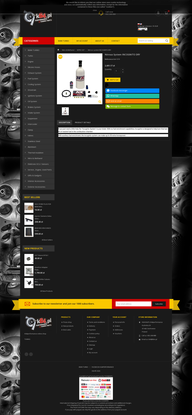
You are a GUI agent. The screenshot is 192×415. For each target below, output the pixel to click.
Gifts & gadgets (33, 175)
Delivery (92, 326)
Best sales (67, 330)
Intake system (32, 112)
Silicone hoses (32, 67)
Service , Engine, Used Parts (38, 169)
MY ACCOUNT (82, 41)
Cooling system (32, 84)
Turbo (28, 56)
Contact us (93, 341)
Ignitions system (33, 95)
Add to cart (112, 80)
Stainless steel (32, 141)
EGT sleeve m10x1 (41, 255)
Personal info (120, 322)
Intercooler (30, 124)
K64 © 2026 (96, 371)
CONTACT (115, 41)
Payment (92, 330)
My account (93, 352)
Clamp (28, 130)
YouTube (31, 354)
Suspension (30, 118)
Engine (28, 61)
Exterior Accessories (34, 187)
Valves (28, 135)
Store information (147, 317)
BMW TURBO (63, 41)
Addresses (119, 330)
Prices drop (67, 322)
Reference (109, 59)
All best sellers (47, 240)
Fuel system (31, 78)
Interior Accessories (34, 181)
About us (92, 337)
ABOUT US (99, 41)
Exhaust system (32, 73)
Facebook (26, 354)
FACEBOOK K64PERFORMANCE (103, 367)
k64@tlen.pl (153, 339)
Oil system (30, 101)
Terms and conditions (97, 322)
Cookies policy (94, 333)
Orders (117, 326)
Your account (119, 317)
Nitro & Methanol (33, 158)
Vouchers (118, 333)
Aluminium (30, 147)
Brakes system (32, 107)
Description (64, 122)
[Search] (153, 40)
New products (68, 326)
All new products (46, 291)
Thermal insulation (33, 152)
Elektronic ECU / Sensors (36, 164)
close (95, 10)
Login (91, 349)
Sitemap (92, 345)
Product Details (82, 122)
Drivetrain (30, 90)
